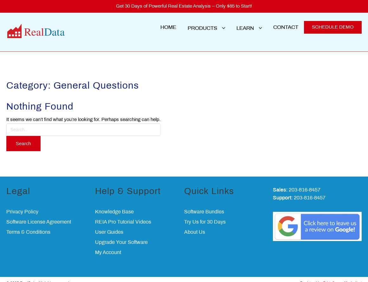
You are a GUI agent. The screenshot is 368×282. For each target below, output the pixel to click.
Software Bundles (204, 204)
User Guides (109, 224)
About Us (194, 224)
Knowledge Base (114, 204)
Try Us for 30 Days (205, 214)
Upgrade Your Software (121, 234)
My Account (108, 244)
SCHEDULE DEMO (333, 27)
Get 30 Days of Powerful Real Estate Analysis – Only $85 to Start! (184, 6)
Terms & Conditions (28, 224)
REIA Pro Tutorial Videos (123, 214)
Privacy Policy (22, 204)
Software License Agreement (38, 214)
